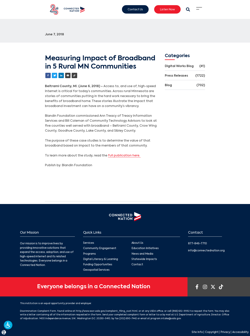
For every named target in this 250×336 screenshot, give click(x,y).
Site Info (197, 332)
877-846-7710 (197, 243)
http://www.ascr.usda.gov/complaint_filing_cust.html (106, 311)
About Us (137, 243)
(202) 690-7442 (128, 318)
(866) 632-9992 (181, 311)
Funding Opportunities (97, 264)
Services (88, 243)
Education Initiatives (145, 248)
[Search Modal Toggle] (188, 9)
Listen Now (167, 9)
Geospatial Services (96, 270)
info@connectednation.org (206, 250)
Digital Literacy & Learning (100, 259)
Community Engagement (99, 248)
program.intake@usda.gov (166, 318)
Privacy (225, 332)
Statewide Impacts (144, 259)
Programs (89, 253)
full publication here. (124, 155)
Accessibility (240, 332)
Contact (137, 264)
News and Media (142, 253)
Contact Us (135, 9)
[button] (8, 325)
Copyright (211, 332)
